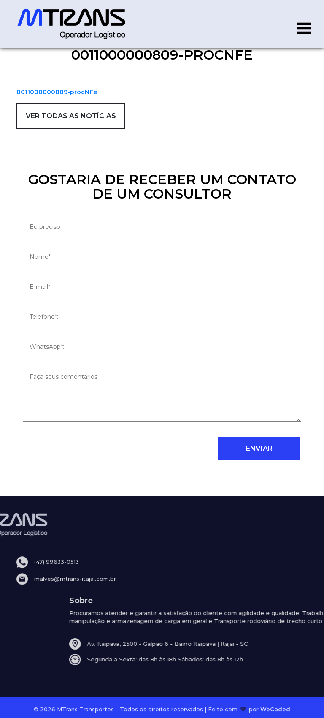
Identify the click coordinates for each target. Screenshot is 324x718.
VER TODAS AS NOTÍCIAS (71, 116)
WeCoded (275, 710)
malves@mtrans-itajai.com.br (75, 585)
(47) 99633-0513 (56, 569)
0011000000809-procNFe (56, 92)
